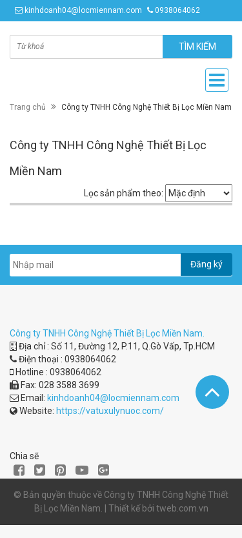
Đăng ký (206, 264)
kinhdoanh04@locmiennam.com (83, 10)
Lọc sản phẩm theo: (123, 193)
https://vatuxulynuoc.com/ (110, 411)
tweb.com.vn (182, 508)
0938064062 (177, 10)
